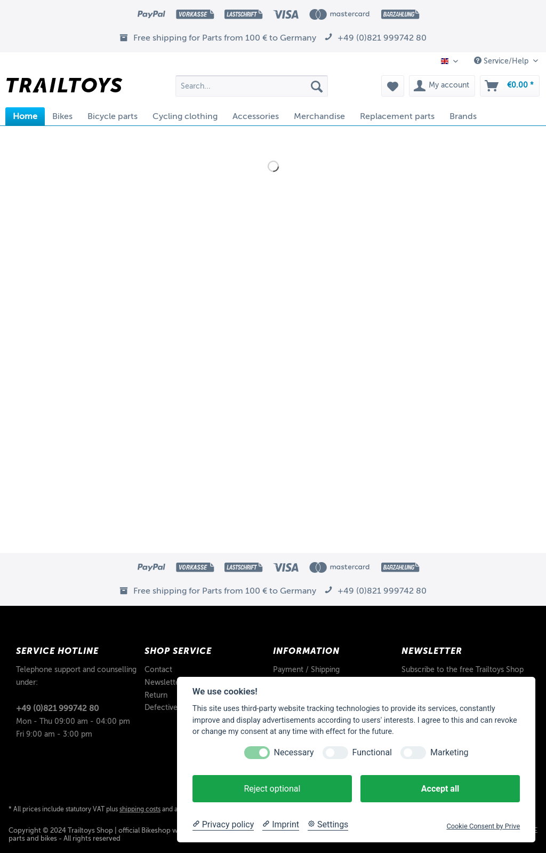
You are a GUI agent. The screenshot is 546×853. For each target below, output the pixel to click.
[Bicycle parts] (112, 116)
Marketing (449, 752)
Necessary (294, 752)
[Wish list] (392, 86)
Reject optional (272, 789)
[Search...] (251, 86)
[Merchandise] (319, 116)
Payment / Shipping (306, 670)
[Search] (317, 86)
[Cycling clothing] (185, 116)
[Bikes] (62, 116)
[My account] (442, 86)
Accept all (440, 789)
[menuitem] (251, 90)
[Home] (25, 116)
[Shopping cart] (510, 86)
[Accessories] (255, 116)
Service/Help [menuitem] (502, 61)
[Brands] (463, 116)
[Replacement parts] (397, 116)
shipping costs (139, 809)
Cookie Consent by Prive (483, 826)
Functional (372, 752)
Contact (158, 670)
